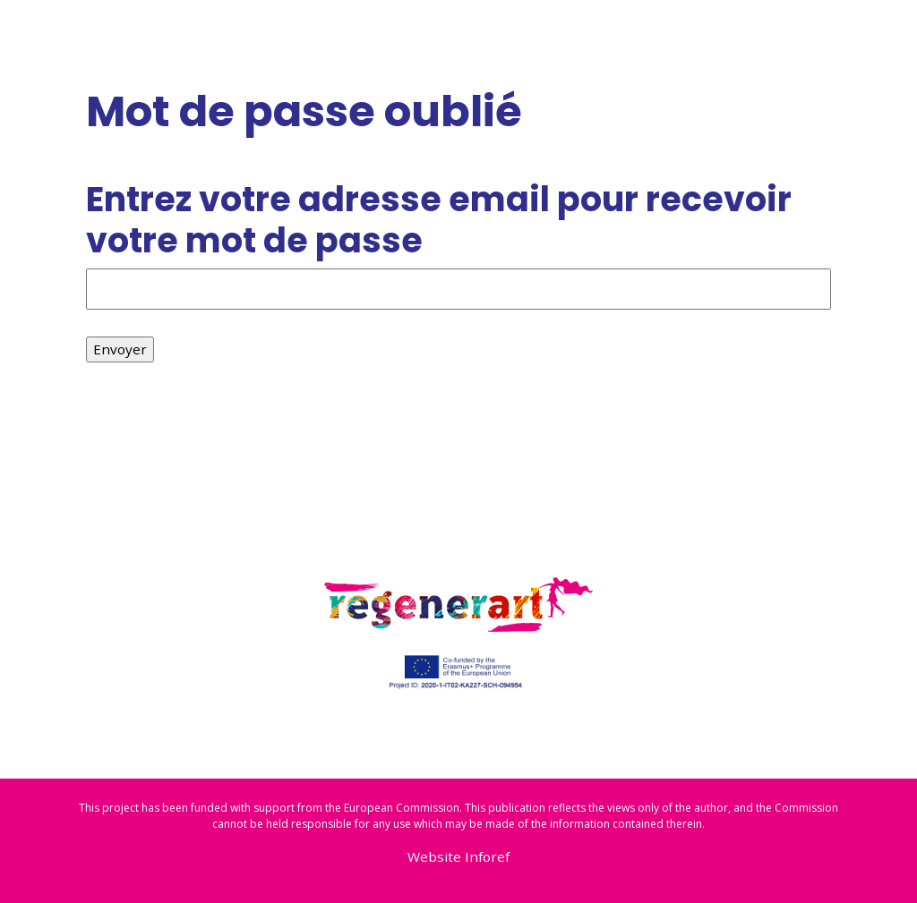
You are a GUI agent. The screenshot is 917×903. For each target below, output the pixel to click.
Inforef (487, 856)
